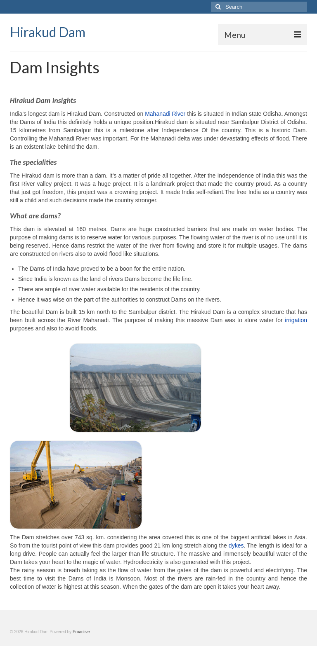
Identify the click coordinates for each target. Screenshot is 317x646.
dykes (236, 545)
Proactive (81, 632)
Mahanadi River (165, 113)
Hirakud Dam (47, 32)
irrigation (296, 320)
